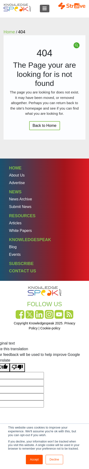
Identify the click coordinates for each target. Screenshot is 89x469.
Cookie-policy (50, 328)
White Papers (20, 231)
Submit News (20, 207)
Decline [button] (54, 459)
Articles (15, 223)
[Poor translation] (17, 367)
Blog (13, 247)
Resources (22, 215)
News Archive (20, 199)
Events (15, 254)
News (15, 192)
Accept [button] (34, 459)
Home (15, 168)
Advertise (17, 183)
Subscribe (21, 263)
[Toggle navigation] (44, 8)
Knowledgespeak (30, 239)
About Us (17, 175)
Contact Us (22, 271)
